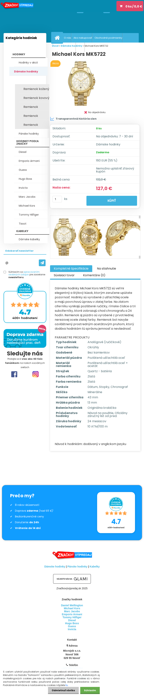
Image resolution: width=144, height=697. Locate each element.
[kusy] (57, 199)
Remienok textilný (30, 117)
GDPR (81, 47)
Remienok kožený (36, 89)
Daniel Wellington (72, 605)
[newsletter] (42, 262)
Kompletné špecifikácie (71, 268)
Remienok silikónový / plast (35, 108)
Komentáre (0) (94, 275)
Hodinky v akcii (28, 62)
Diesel (22, 152)
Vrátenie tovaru (66, 47)
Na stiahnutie (106, 268)
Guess (23, 170)
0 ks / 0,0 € (133, 6)
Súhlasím (90, 690)
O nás (67, 38)
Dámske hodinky (26, 71)
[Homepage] (58, 37)
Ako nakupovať (83, 38)
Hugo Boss (25, 179)
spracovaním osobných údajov (24, 273)
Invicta (23, 188)
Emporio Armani (29, 161)
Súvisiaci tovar (64, 275)
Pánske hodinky (29, 134)
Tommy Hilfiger (29, 215)
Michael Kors (27, 206)
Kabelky (95, 566)
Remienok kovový (36, 98)
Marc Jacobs (27, 197)
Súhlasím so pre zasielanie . (26, 275)
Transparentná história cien (73, 119)
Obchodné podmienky (108, 38)
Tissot (22, 223)
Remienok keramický (31, 126)
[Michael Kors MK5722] (95, 83)
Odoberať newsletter (19, 251)
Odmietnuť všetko (63, 690)
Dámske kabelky (29, 239)
